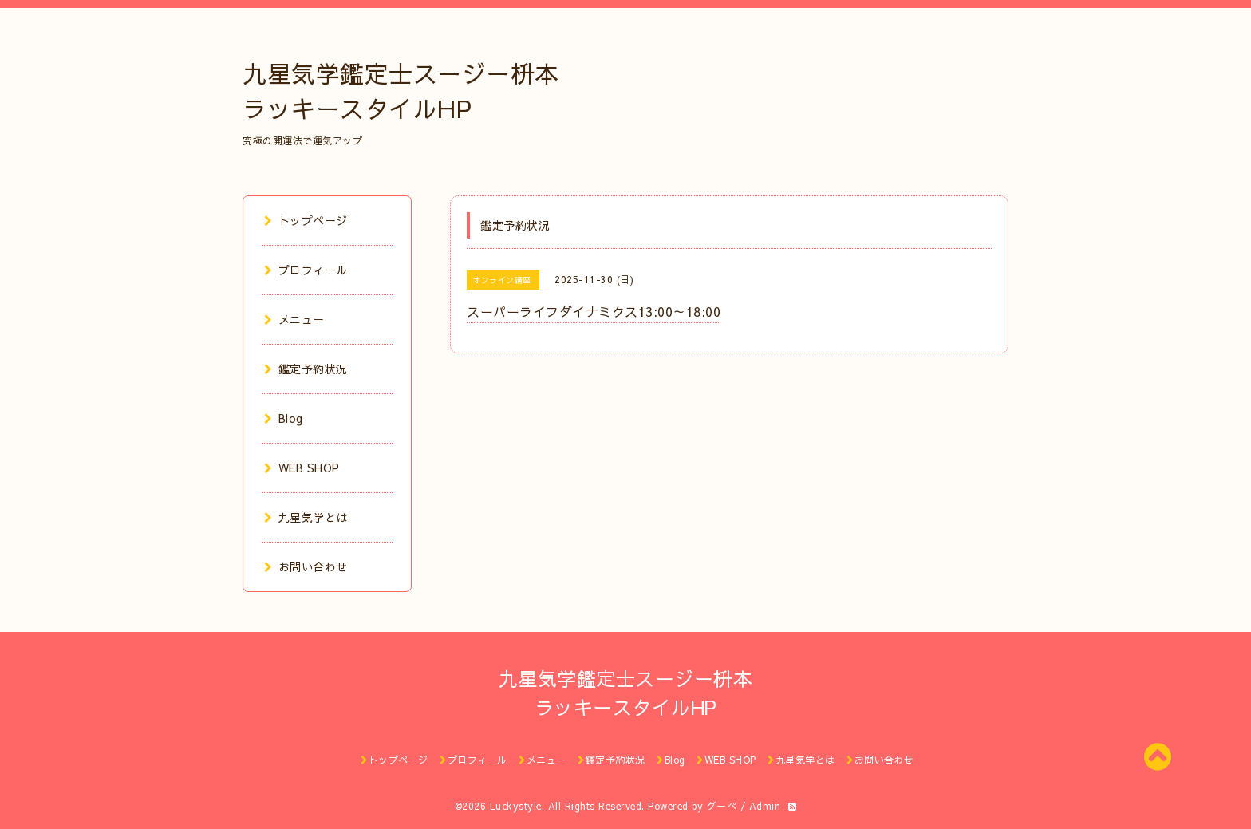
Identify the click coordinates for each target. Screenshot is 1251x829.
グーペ (722, 805)
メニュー (294, 319)
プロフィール (306, 270)
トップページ (306, 220)
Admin (765, 805)
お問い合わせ (306, 566)
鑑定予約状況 (306, 369)
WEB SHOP (302, 468)
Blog (283, 418)
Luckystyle (516, 805)
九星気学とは (306, 517)
